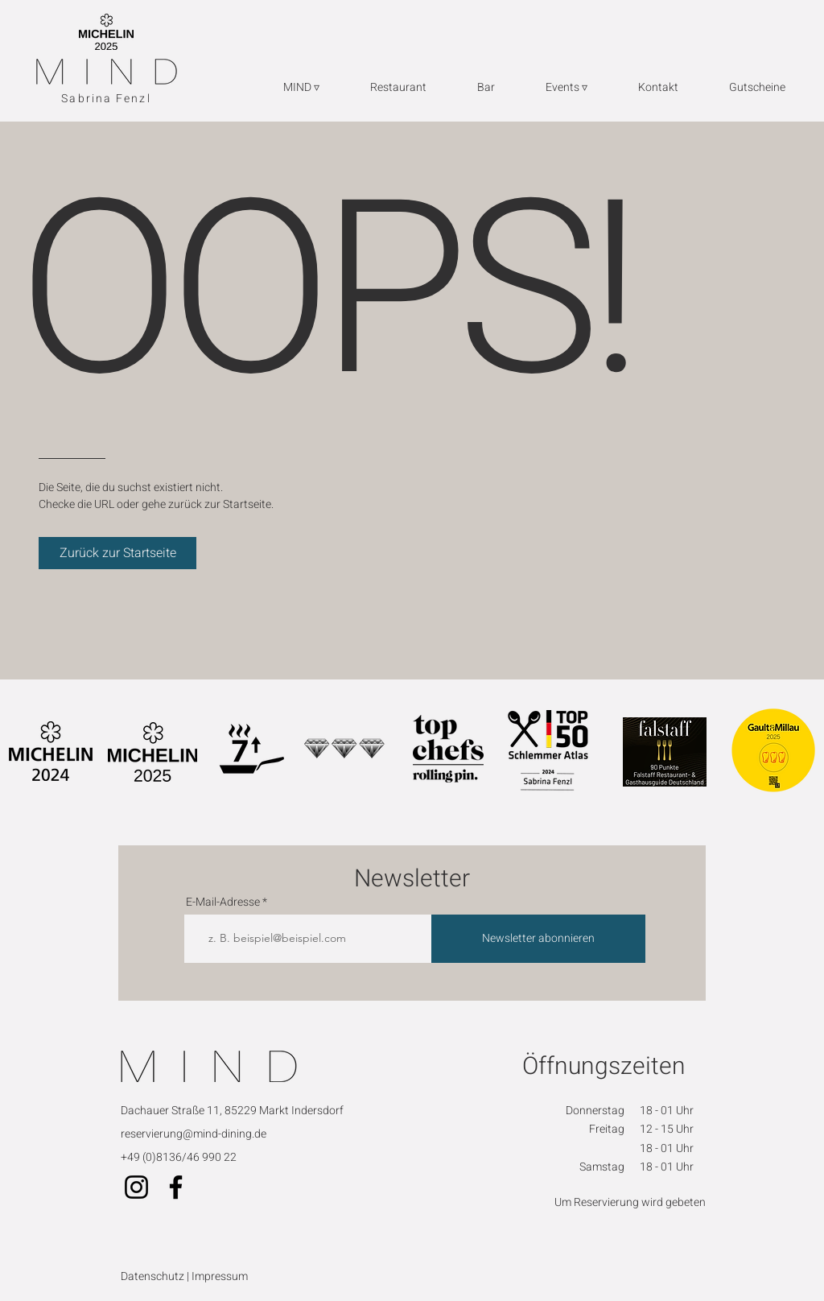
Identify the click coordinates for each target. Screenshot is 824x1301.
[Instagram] (136, 1187)
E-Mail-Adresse (223, 902)
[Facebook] (176, 1187)
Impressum (220, 1276)
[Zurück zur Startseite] (117, 553)
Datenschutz (154, 1276)
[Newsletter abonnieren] (538, 939)
